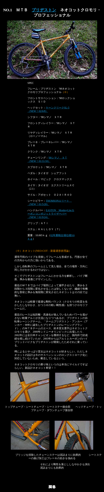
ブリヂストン (44, 10)
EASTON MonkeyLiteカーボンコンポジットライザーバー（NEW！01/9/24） (50, 214)
